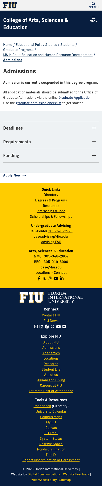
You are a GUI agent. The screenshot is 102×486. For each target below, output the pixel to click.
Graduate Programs (18, 50)
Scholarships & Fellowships (51, 216)
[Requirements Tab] (51, 142)
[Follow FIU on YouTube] (59, 327)
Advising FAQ (51, 242)
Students (67, 44)
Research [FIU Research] (51, 364)
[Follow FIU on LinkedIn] (42, 327)
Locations (43, 272)
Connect (60, 272)
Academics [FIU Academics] (51, 353)
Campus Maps (51, 417)
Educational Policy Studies (36, 44)
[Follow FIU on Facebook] (47, 327)
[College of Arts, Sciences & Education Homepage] (45, 24)
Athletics (51, 374)
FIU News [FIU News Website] (51, 321)
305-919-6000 (56, 262)
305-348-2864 (56, 256)
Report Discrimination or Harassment (51, 460)
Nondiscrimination (51, 449)
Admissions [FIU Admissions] (51, 347)
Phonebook (42, 406)
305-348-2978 (60, 231)
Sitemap (65, 480)
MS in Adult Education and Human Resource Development (48, 55)
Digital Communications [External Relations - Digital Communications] (44, 474)
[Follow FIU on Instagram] (37, 327)
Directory (51, 195)
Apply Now (12, 175)
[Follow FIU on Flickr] (65, 327)
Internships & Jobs (51, 211)
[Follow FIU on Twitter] (53, 327)
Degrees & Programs (51, 200)
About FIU (51, 342)
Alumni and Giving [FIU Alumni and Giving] (51, 380)
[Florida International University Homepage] (27, 5)
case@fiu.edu (51, 267)
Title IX (51, 455)
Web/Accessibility (44, 480)
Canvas (51, 428)
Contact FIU (51, 315)
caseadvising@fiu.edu (51, 236)
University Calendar (51, 411)
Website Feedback (76, 474)
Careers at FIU (51, 385)
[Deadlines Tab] (51, 128)
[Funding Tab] (51, 156)
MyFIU (51, 422)
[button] (93, 5)
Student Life (51, 369)
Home (7, 44)
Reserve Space (51, 444)
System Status (51, 438)
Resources (51, 206)
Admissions (12, 60)
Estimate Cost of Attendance (51, 391)
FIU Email (51, 433)
